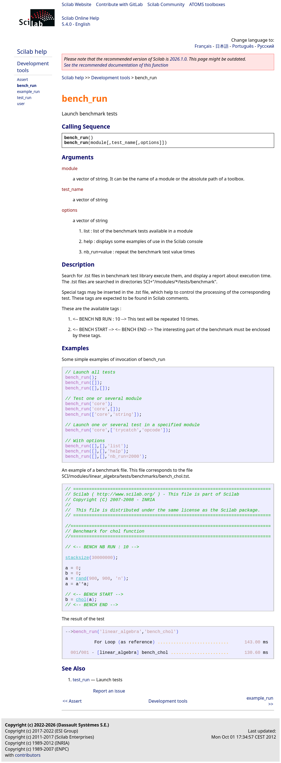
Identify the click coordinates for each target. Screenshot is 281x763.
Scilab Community (165, 4)
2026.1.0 (178, 59)
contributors (28, 755)
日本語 (222, 46)
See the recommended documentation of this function (116, 65)
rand (81, 578)
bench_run (26, 85)
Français (203, 46)
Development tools (110, 78)
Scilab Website (76, 4)
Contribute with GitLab (119, 4)
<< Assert (72, 701)
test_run (24, 97)
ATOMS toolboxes (207, 4)
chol (81, 599)
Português (243, 46)
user (21, 103)
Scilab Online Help (80, 18)
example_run (28, 91)
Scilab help (32, 51)
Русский (265, 46)
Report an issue (109, 691)
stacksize (77, 557)
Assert (22, 79)
